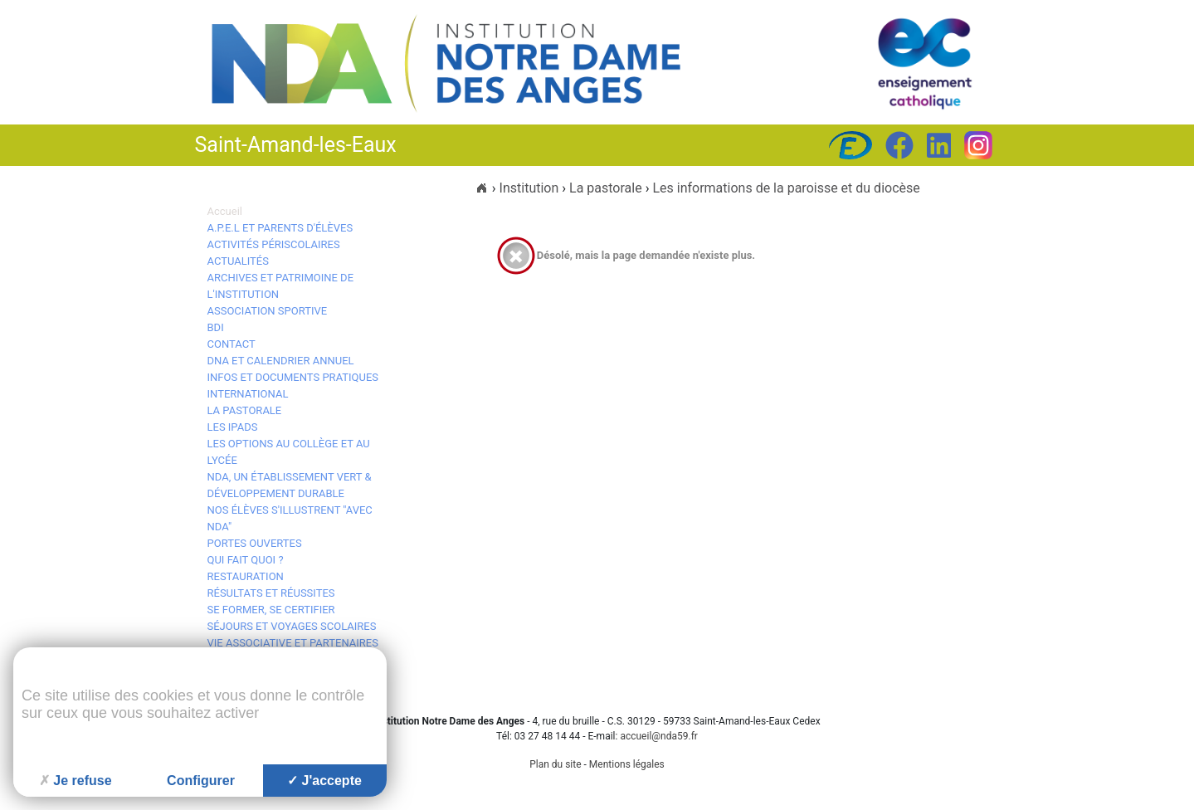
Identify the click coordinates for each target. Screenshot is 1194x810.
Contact (231, 344)
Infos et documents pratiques (293, 377)
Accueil (224, 211)
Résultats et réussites (271, 593)
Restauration (245, 576)
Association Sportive (267, 311)
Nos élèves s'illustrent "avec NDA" (290, 518)
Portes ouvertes (254, 543)
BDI (215, 327)
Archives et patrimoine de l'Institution (280, 285)
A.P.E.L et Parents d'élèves (280, 228)
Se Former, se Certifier (271, 609)
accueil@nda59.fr (659, 736)
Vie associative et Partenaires (292, 643)
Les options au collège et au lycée (288, 451)
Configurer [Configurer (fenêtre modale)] (201, 780)
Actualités (238, 261)
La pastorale (244, 410)
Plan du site (555, 764)
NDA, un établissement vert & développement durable (289, 485)
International (248, 394)
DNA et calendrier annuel (280, 360)
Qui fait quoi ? (245, 560)
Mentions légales (627, 764)
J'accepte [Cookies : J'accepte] (324, 780)
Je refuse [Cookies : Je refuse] (75, 780)
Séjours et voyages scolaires (292, 626)
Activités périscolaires (273, 244)
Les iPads (232, 427)
